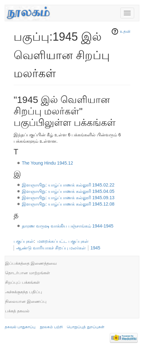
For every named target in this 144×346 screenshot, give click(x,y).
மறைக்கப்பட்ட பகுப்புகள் (63, 241)
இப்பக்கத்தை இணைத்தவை (31, 263)
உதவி (125, 31)
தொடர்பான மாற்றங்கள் (27, 272)
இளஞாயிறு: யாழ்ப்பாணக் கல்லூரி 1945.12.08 (68, 204)
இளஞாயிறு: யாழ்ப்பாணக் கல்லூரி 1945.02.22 (68, 184)
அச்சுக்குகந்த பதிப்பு (23, 291)
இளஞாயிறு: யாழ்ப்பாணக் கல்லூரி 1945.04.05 (68, 191)
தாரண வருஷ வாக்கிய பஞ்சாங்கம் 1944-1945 (68, 225)
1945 (95, 247)
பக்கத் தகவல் (17, 311)
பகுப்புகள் (24, 241)
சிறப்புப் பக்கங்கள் (22, 282)
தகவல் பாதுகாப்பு (20, 327)
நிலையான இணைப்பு (26, 301)
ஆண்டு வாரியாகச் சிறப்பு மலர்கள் (51, 247)
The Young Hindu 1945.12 (47, 163)
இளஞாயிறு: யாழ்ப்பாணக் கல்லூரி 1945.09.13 (68, 197)
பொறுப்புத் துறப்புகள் (85, 327)
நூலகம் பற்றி (51, 327)
